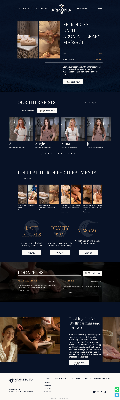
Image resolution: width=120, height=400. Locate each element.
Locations (97, 8)
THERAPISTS (60, 378)
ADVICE (87, 378)
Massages (47, 382)
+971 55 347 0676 (67, 293)
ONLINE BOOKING (102, 378)
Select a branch (27, 110)
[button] (42, 153)
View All (27, 178)
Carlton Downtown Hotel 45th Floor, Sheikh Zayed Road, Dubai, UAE (81, 287)
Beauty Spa (47, 388)
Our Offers (41, 8)
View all (31, 253)
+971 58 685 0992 (23, 290)
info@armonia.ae (14, 389)
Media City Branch (28, 280)
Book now (73, 82)
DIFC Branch (67, 280)
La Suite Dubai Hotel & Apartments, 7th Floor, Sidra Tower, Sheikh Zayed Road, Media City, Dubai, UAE (37, 286)
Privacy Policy (28, 391)
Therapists (81, 8)
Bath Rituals (47, 385)
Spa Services (24, 8)
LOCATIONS (75, 378)
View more (22, 210)
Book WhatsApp (79, 363)
